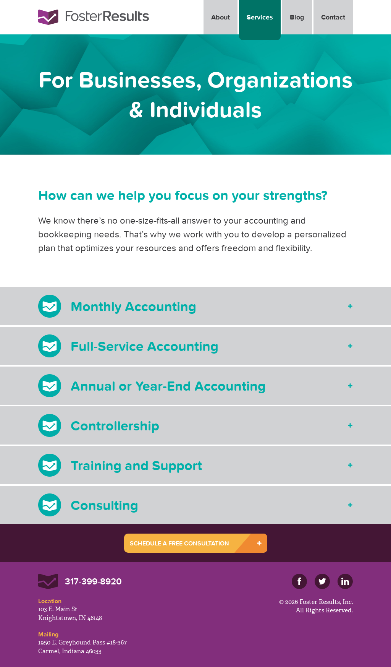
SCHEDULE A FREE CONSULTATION (179, 543)
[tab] (195, 306)
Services (260, 17)
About (220, 17)
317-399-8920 (93, 581)
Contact (333, 17)
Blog (297, 17)
